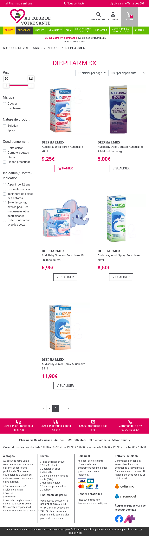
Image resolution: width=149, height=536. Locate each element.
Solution (13, 125)
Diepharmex (15, 108)
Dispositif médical (19, 189)
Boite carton (15, 148)
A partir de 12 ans (19, 184)
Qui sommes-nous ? (14, 486)
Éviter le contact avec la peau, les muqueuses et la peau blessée (18, 209)
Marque (54, 48)
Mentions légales (50, 482)
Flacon (12, 157)
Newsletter (9, 496)
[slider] (6, 85)
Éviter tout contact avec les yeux (19, 222)
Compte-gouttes (18, 152)
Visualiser (121, 168)
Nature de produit (16, 119)
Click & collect (48, 465)
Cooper (12, 103)
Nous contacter (76, 3)
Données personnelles (53, 486)
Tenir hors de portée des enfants (20, 196)
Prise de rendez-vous (52, 461)
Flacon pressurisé (19, 162)
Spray (11, 130)
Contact (8, 493)
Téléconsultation (13, 489)
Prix (6, 72)
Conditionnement (16, 141)
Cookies (45, 489)
